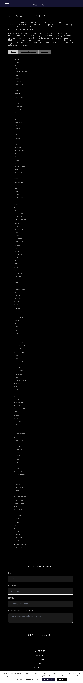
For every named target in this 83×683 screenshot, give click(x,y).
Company (13, 586)
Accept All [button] (48, 679)
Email (12, 598)
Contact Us (40, 655)
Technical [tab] (44, 52)
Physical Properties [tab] (28, 52)
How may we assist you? (22, 610)
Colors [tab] (13, 52)
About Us (40, 651)
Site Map (40, 659)
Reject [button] (62, 679)
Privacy (40, 663)
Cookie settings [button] (31, 679)
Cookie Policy (40, 667)
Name (11, 573)
